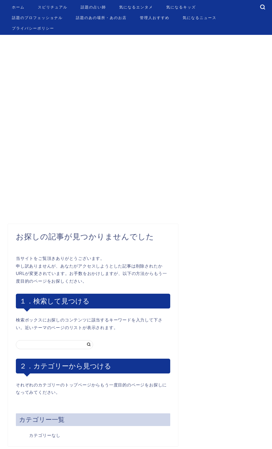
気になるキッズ (181, 7)
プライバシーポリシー (33, 28)
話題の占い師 (93, 7)
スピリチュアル (52, 7)
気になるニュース (199, 17)
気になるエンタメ (136, 7)
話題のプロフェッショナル (37, 17)
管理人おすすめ (154, 17)
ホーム (18, 7)
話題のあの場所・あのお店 (101, 17)
